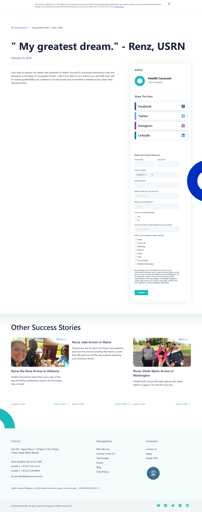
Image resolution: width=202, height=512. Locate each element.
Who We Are (103, 449)
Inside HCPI (152, 458)
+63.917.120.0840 (30, 470)
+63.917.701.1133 (30, 466)
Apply (149, 453)
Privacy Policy (119, 7)
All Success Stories (19, 27)
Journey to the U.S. (106, 453)
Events (99, 462)
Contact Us (151, 449)
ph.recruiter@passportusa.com (26, 476)
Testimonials (102, 458)
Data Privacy (102, 471)
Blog (98, 467)
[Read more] (40, 352)
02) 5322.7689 (34, 461)
